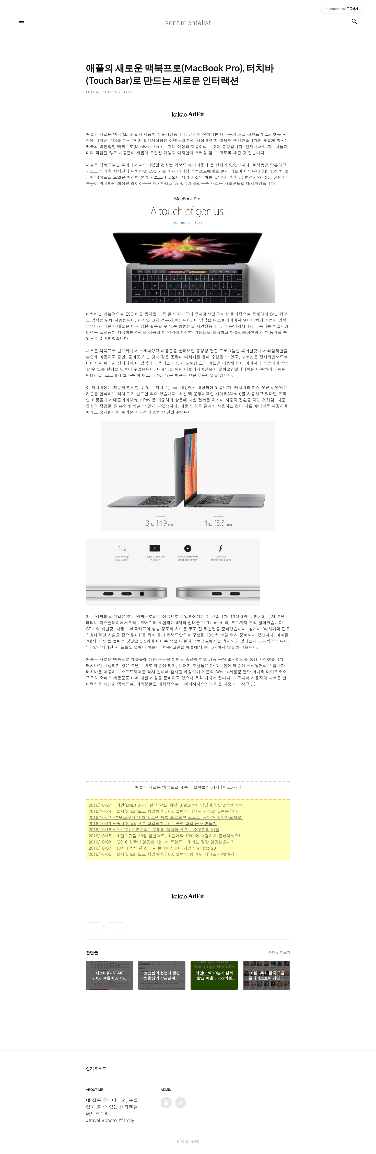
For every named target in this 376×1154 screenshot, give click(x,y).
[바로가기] (231, 787)
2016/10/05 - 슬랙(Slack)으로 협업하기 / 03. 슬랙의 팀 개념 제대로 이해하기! (162, 854)
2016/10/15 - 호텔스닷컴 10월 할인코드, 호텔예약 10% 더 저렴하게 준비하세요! (164, 836)
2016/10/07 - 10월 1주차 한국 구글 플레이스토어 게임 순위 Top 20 (152, 848)
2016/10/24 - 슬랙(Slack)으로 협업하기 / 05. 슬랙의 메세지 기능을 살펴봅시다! (164, 811)
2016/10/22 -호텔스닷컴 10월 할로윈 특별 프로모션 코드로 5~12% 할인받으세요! (166, 817)
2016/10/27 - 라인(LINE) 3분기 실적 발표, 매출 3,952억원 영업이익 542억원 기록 (166, 805)
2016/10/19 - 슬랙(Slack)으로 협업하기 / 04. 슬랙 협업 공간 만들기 (153, 823)
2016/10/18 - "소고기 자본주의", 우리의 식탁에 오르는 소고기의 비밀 (154, 830)
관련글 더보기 (279, 952)
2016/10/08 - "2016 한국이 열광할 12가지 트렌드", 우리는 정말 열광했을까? (161, 842)
